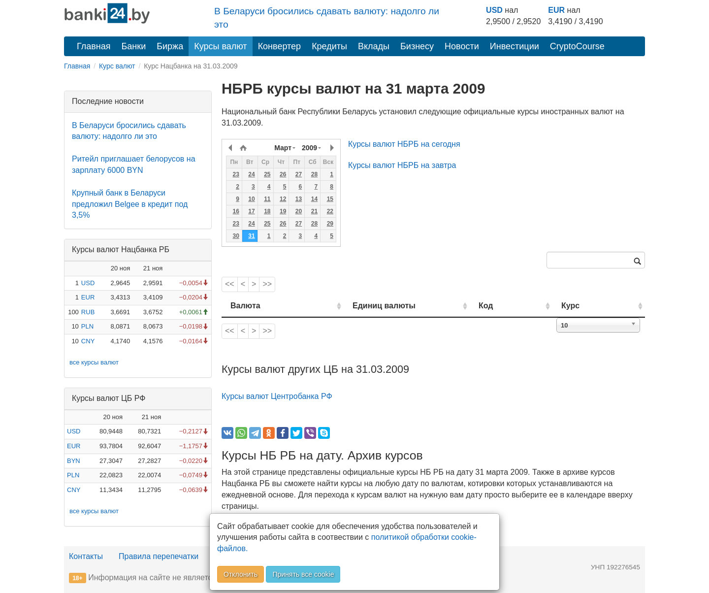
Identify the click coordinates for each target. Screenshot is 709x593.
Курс (585, 305)
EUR (556, 10)
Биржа (170, 46)
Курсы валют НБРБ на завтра (402, 165)
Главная (94, 46)
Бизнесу (417, 46)
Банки (134, 46)
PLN (87, 326)
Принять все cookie (303, 574)
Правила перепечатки (158, 556)
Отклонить (241, 574)
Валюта (245, 305)
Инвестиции (514, 46)
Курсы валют (220, 46)
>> (267, 284)
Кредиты (329, 46)
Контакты (86, 556)
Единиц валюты (364, 305)
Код (514, 305)
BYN (73, 460)
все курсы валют (94, 362)
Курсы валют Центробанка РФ (277, 396)
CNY (88, 341)
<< (229, 284)
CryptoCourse (577, 46)
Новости (462, 46)
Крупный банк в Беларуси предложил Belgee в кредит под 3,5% (130, 204)
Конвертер (279, 46)
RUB (88, 312)
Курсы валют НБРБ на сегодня (404, 144)
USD (494, 10)
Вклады (373, 46)
